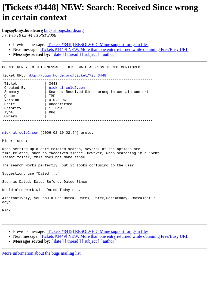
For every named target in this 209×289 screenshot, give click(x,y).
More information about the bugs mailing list (41, 284)
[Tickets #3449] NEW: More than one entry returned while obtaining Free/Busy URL (114, 49)
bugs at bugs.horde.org (64, 30)
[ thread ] (73, 54)
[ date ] (57, 54)
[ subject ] (90, 54)
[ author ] (108, 54)
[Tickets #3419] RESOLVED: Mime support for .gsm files (98, 44)
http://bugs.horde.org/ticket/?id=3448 (67, 77)
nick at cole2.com (67, 92)
